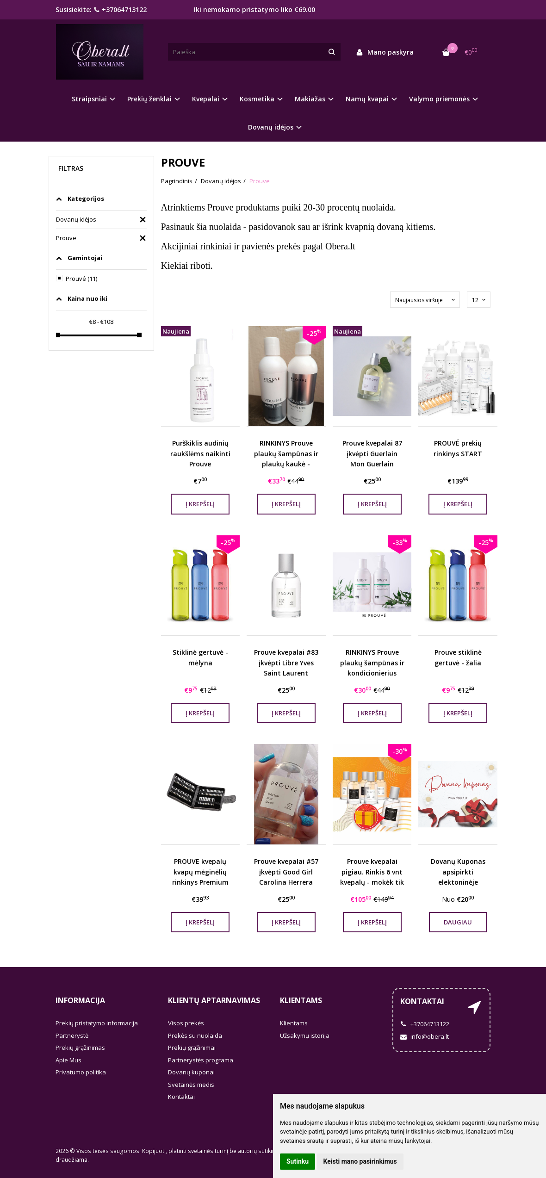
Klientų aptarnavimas (214, 1000)
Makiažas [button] (310, 98)
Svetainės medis (191, 1084)
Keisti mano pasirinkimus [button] (360, 1161)
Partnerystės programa (200, 1060)
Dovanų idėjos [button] (270, 127)
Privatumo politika (81, 1072)
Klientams (301, 1000)
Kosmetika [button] (257, 98)
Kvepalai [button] (205, 98)
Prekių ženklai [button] (149, 98)
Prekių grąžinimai (192, 1047)
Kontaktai (181, 1096)
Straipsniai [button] (89, 98)
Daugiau (458, 922)
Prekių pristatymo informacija (97, 1023)
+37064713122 (120, 9)
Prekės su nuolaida (195, 1035)
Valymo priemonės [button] (439, 98)
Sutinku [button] (297, 1161)
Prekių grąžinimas (80, 1047)
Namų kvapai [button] (367, 98)
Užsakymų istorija (304, 1035)
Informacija (80, 1000)
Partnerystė (72, 1035)
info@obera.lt (424, 1036)
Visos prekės (186, 1023)
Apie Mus (68, 1060)
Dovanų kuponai (191, 1072)
